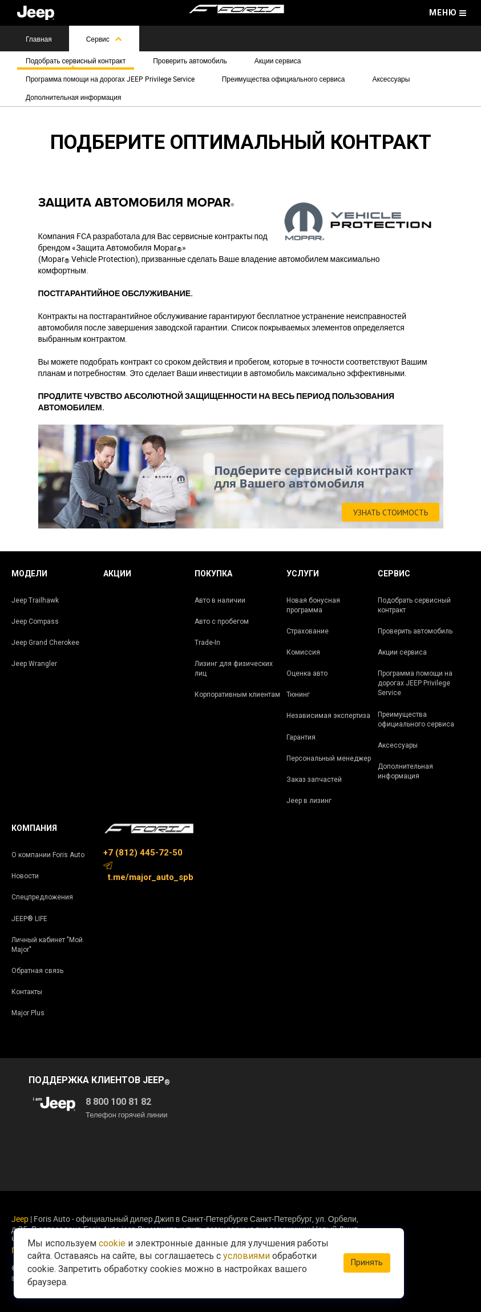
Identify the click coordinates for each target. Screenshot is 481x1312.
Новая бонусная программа (313, 605)
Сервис (104, 38)
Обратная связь (37, 971)
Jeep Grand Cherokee (45, 643)
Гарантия (301, 737)
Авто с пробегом (222, 621)
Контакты (26, 992)
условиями (246, 1255)
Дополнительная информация (73, 97)
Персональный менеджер (328, 758)
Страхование (307, 631)
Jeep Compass (35, 621)
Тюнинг (298, 695)
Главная (39, 38)
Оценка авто (307, 673)
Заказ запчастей (314, 780)
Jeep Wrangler (34, 664)
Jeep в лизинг (309, 801)
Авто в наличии (220, 600)
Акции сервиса (277, 60)
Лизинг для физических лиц (234, 668)
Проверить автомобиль (190, 60)
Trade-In (207, 643)
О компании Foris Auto (47, 855)
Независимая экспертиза (328, 716)
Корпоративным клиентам (237, 695)
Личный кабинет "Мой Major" (47, 945)
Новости (25, 876)
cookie (112, 1243)
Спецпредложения (42, 897)
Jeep (20, 1218)
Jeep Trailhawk (35, 600)
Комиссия (303, 652)
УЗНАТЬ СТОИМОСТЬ (390, 512)
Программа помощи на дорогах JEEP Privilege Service (110, 78)
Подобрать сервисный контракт (76, 60)
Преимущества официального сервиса (283, 78)
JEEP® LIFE (29, 919)
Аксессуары (391, 78)
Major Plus (28, 1013)
